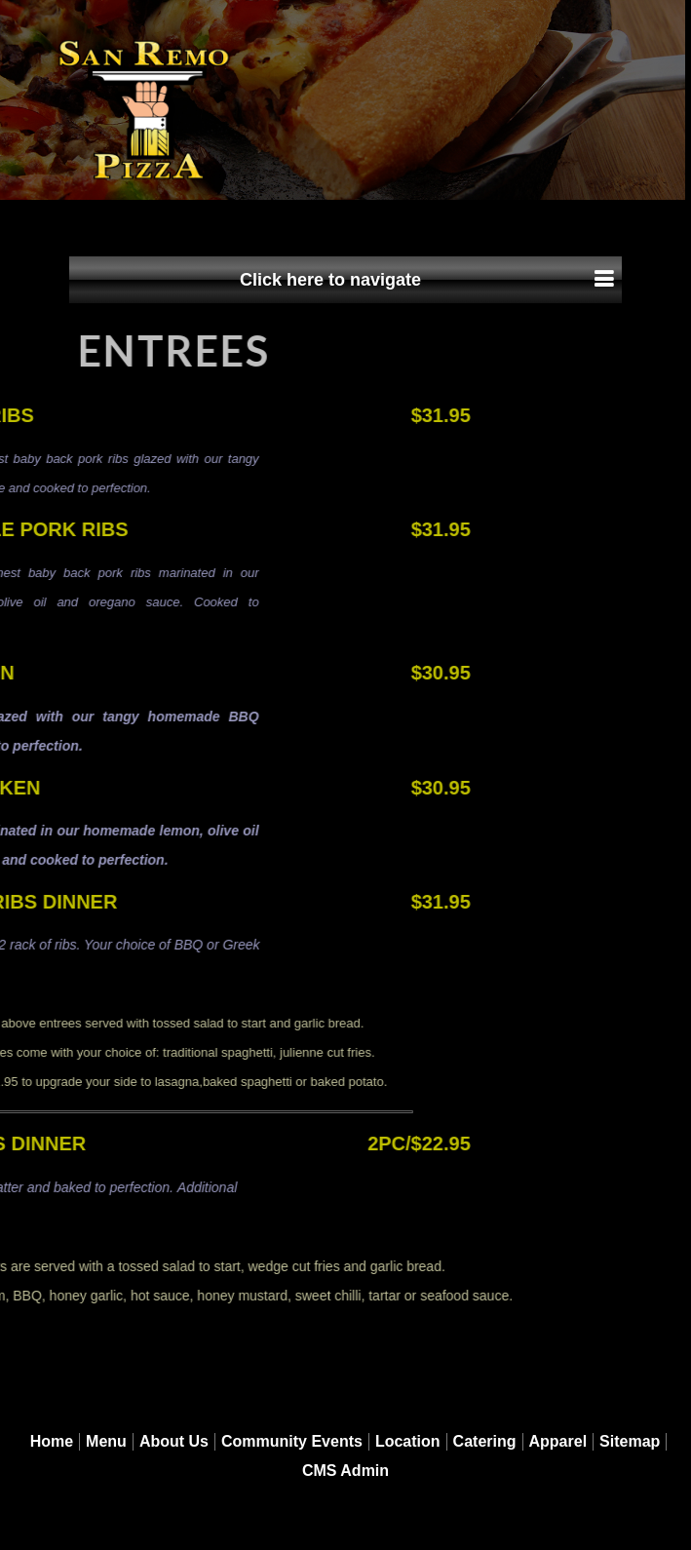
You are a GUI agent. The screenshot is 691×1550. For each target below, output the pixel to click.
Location (408, 1441)
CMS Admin (345, 1470)
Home (51, 1441)
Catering (485, 1441)
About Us (174, 1441)
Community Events (292, 1441)
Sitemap (629, 1441)
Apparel (558, 1441)
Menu (106, 1441)
